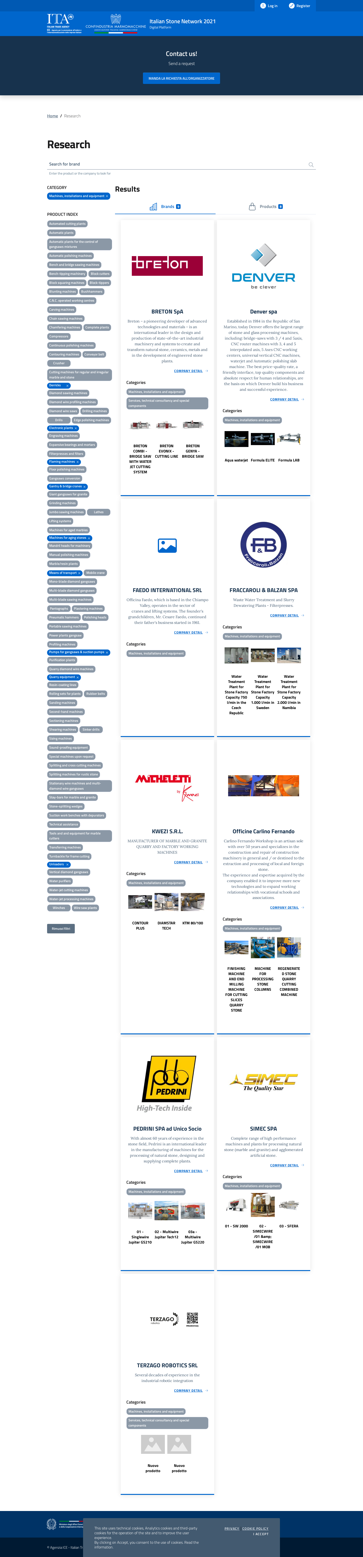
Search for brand (64, 164)
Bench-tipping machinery (67, 273)
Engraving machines (63, 435)
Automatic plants (61, 232)
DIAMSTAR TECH (166, 925)
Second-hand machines (66, 711)
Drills (59, 419)
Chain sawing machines (66, 318)
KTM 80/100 (192, 923)
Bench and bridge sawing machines (74, 264)
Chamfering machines (64, 327)
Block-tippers (99, 282)
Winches (59, 907)
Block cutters (100, 273)
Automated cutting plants (67, 223)
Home (52, 116)
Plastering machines (88, 608)
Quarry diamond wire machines (71, 668)
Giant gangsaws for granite (68, 494)
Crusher (59, 362)
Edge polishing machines (91, 419)
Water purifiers (60, 880)
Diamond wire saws (63, 410)
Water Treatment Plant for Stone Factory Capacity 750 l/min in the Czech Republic (236, 694)
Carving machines (61, 309)
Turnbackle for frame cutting (69, 856)
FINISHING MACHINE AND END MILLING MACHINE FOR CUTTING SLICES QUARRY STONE (236, 989)
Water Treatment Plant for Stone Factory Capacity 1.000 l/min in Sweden (262, 691)
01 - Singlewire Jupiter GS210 (140, 1237)
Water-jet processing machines (71, 898)
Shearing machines (62, 729)
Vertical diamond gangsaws (68, 871)
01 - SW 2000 (236, 1226)
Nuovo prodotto (153, 1468)
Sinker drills (91, 729)
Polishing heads (95, 617)
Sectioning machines (63, 720)
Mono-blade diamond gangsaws (72, 581)
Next (212, 442)
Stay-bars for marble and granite (72, 797)
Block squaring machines (66, 282)
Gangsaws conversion (64, 478)
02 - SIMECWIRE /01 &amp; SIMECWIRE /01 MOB (263, 1236)
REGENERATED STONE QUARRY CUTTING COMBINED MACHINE (289, 981)
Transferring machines (65, 847)
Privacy (232, 1528)
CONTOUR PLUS (140, 925)
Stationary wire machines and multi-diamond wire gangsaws (75, 786)
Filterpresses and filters (66, 453)
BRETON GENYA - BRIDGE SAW (193, 451)
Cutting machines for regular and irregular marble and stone (79, 374)
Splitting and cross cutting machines (75, 765)
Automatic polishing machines (70, 255)
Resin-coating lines (62, 684)
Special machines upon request (71, 756)
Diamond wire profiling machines (72, 401)
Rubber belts (95, 693)
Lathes (99, 511)
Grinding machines (62, 502)
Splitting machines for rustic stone (73, 774)
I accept (261, 1534)
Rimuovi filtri (61, 928)
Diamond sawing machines (68, 392)
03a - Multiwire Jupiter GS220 (192, 1237)
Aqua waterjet (236, 460)
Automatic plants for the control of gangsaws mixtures (73, 244)
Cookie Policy (255, 1528)
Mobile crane (95, 572)
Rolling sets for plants (65, 693)
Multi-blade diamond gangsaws (72, 590)
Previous (122, 442)
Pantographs (59, 608)
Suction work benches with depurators (76, 815)
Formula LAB (289, 460)
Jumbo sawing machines (66, 511)
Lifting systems (60, 520)
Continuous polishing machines (71, 345)
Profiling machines (62, 644)
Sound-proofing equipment (68, 747)
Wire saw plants (85, 907)
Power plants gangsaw (65, 635)
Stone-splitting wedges (66, 806)
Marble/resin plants (63, 563)
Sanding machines (62, 702)
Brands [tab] (165, 206)
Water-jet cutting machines (68, 889)
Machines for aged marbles (68, 529)
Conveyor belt (94, 354)
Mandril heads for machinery (69, 545)
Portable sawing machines (68, 626)
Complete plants (97, 327)
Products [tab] (265, 206)
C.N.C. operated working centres (71, 300)
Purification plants (62, 659)
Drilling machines (94, 410)
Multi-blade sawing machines (70, 599)
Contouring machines (64, 354)
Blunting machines (62, 291)
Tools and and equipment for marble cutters (75, 836)
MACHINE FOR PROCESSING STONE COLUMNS (263, 979)
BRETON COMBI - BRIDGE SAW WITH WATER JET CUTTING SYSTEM (140, 459)
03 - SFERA (288, 1226)
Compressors (58, 336)
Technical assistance (63, 824)
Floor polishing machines (66, 469)
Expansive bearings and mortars (72, 444)
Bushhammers (91, 291)
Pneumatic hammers (64, 617)
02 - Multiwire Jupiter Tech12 (166, 1234)
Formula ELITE (263, 460)
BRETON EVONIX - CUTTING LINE (166, 451)
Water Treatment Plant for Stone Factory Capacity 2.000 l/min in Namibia (289, 691)
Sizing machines (60, 738)
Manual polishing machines (68, 554)
